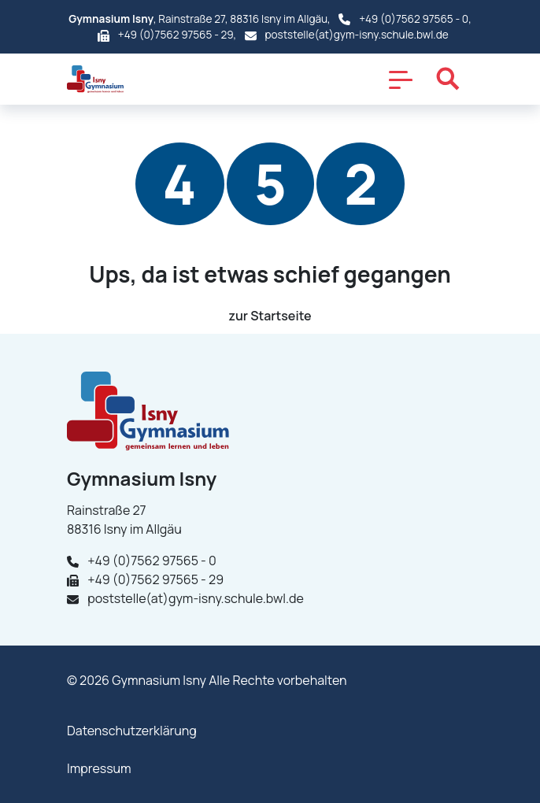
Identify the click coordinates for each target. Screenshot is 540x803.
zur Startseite (269, 315)
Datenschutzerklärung (132, 730)
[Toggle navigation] (401, 78)
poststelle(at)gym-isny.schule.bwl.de (357, 35)
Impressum (99, 768)
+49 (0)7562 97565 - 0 (413, 19)
